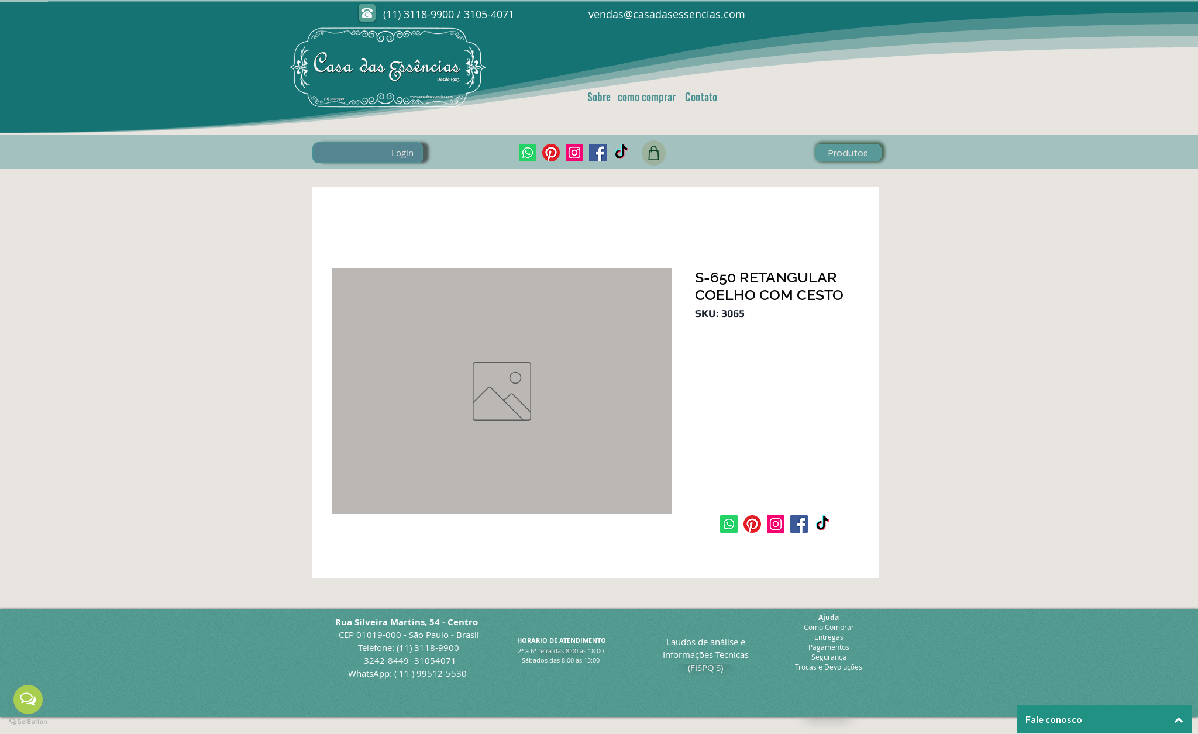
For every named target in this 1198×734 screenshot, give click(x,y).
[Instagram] (574, 152)
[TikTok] (621, 152)
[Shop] (654, 153)
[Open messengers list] (28, 699)
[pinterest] (551, 152)
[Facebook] (598, 152)
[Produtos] (848, 152)
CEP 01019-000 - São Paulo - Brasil (409, 634)
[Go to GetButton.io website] (28, 722)
